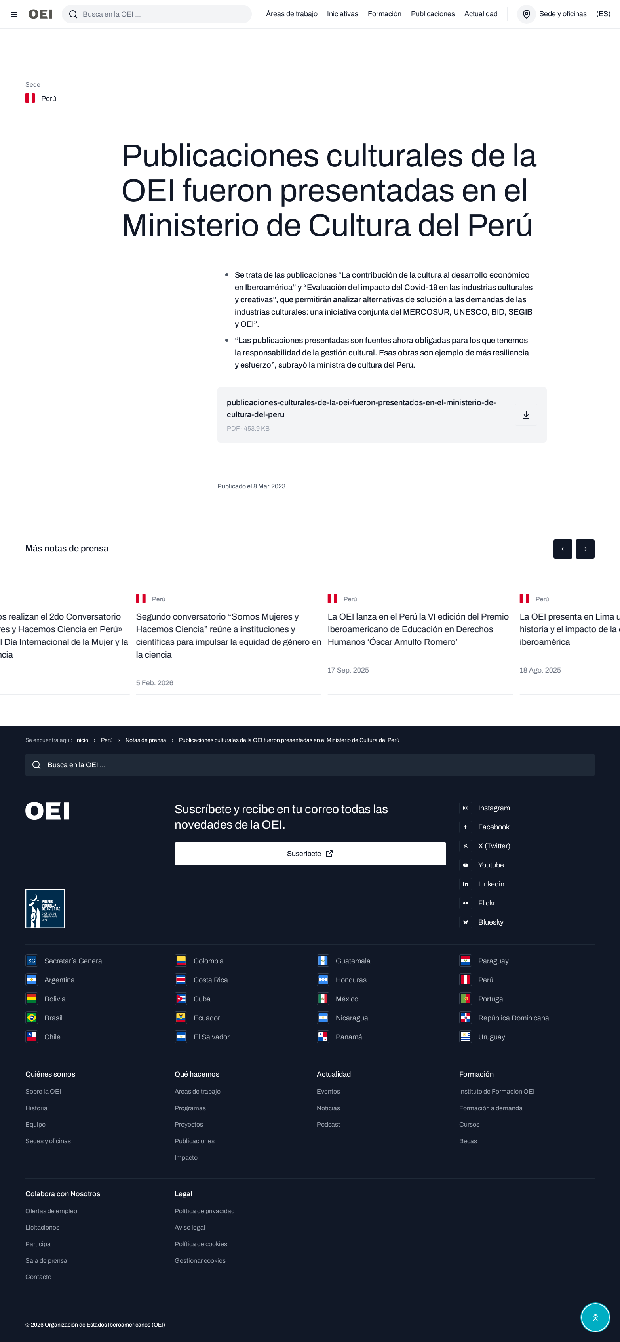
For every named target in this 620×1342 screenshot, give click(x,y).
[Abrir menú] (14, 14)
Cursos (469, 1124)
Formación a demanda (491, 1108)
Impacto (186, 1157)
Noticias (328, 1108)
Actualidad (481, 14)
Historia (36, 1108)
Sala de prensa (46, 1260)
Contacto (38, 1276)
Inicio (81, 740)
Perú (107, 740)
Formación (384, 14)
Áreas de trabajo (292, 14)
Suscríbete (310, 854)
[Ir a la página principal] (40, 14)
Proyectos (189, 1124)
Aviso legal (190, 1227)
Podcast (328, 1124)
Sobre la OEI (43, 1091)
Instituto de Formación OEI (496, 1091)
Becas (468, 1141)
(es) (603, 14)
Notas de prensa (146, 740)
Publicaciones (433, 14)
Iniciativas (342, 14)
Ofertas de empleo (51, 1211)
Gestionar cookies (200, 1260)
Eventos (328, 1091)
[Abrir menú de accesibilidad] (595, 1317)
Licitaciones (42, 1227)
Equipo (35, 1124)
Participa (38, 1244)
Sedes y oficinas (48, 1141)
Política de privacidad (205, 1211)
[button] (562, 549)
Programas (190, 1108)
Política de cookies (201, 1244)
